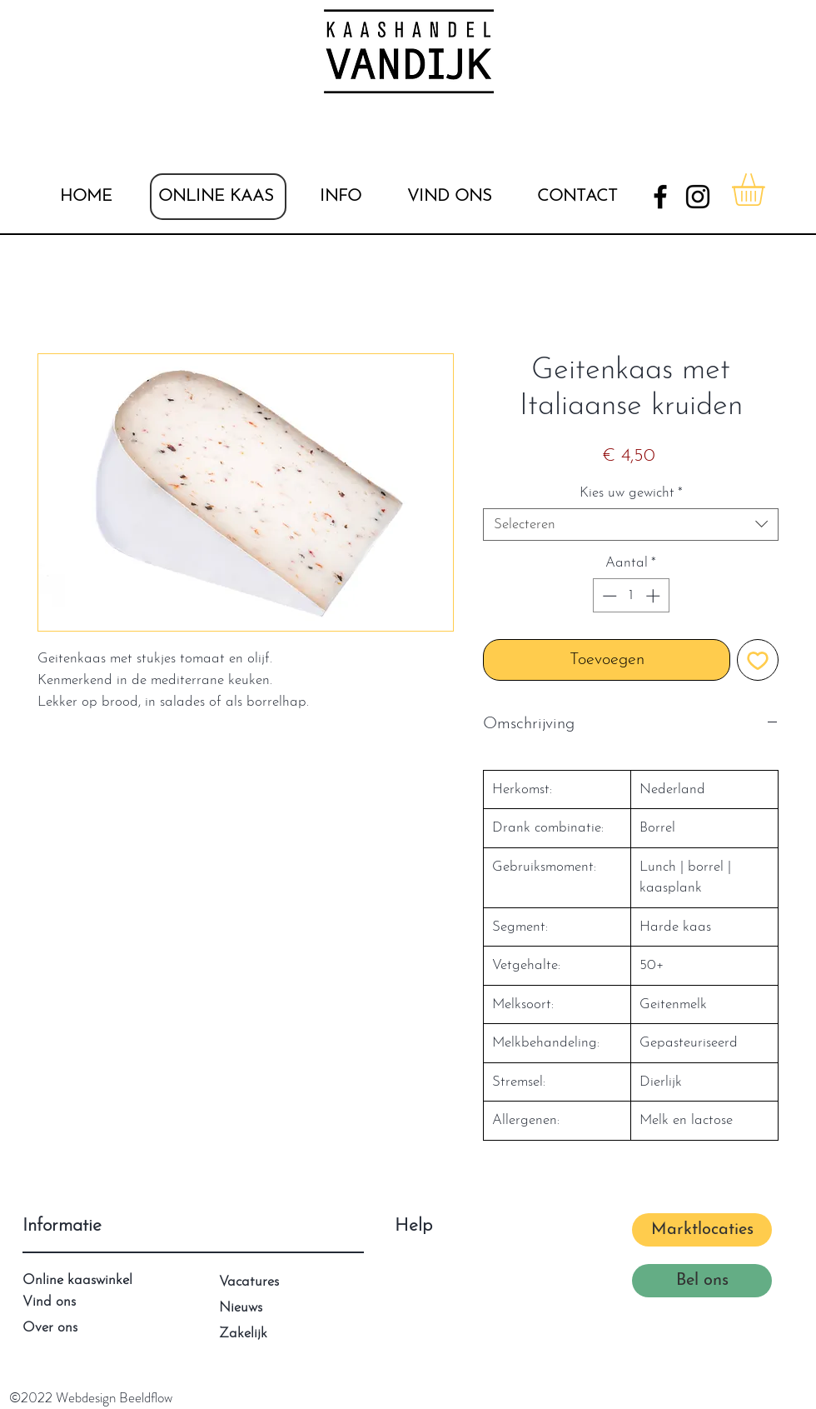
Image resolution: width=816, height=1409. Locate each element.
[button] (340, 196)
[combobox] (631, 524)
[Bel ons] (702, 1280)
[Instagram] (698, 196)
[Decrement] (607, 595)
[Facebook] (660, 196)
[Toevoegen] (758, 660)
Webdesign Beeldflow (114, 1397)
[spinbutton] (630, 595)
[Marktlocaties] (702, 1230)
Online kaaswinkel (77, 1280)
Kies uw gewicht (631, 493)
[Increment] (654, 595)
